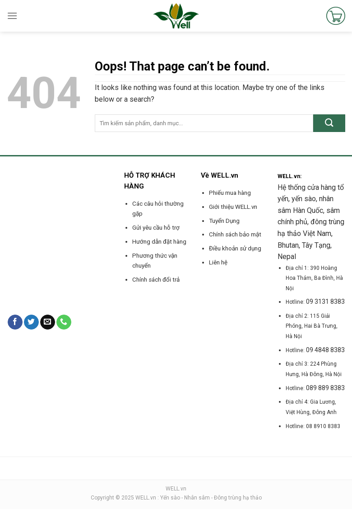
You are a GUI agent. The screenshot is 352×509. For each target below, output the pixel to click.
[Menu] (12, 16)
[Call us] (63, 322)
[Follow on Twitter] (31, 322)
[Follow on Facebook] (15, 322)
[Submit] (329, 123)
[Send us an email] (47, 322)
